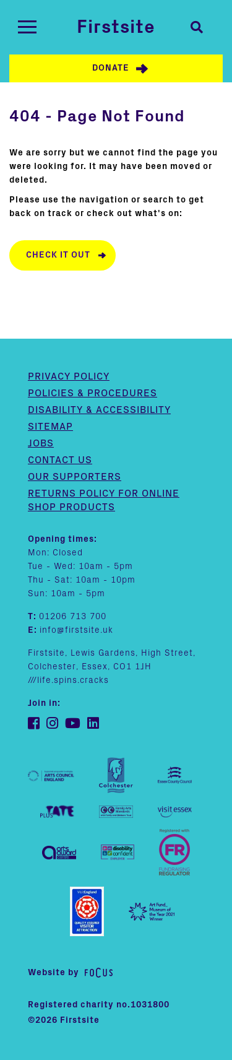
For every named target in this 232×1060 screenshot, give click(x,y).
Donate (110, 68)
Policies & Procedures (92, 393)
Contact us (60, 460)
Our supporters (74, 477)
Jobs (41, 443)
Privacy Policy (69, 376)
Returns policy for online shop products (103, 500)
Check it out (58, 255)
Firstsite (116, 27)
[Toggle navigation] (27, 26)
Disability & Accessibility (99, 410)
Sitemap (50, 427)
